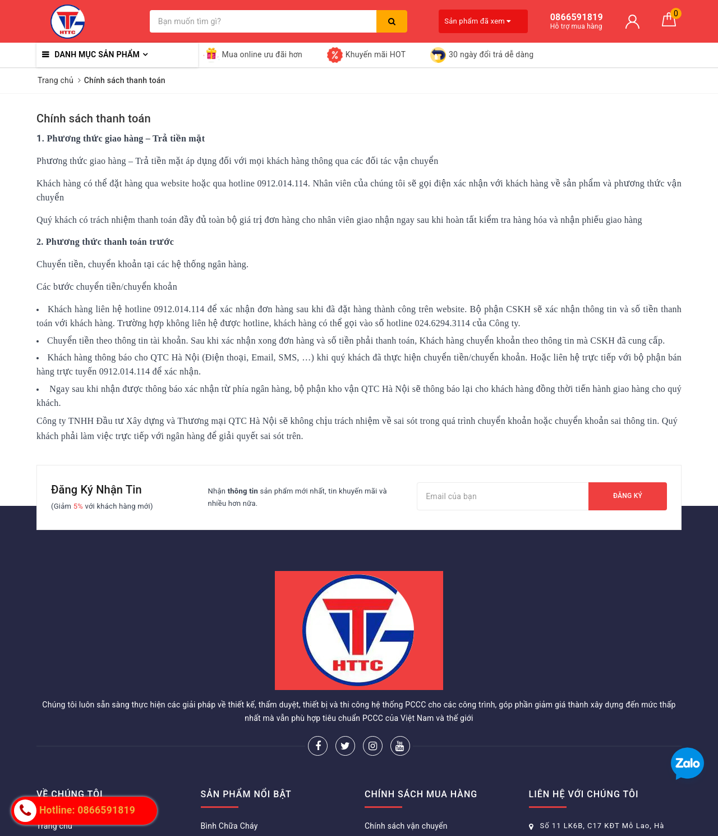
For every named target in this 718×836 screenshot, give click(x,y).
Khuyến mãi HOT (366, 55)
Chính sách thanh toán (93, 118)
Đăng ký (627, 496)
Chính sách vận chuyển (406, 825)
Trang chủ (54, 825)
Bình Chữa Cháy (229, 825)
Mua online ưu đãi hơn (253, 55)
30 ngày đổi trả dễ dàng (481, 55)
